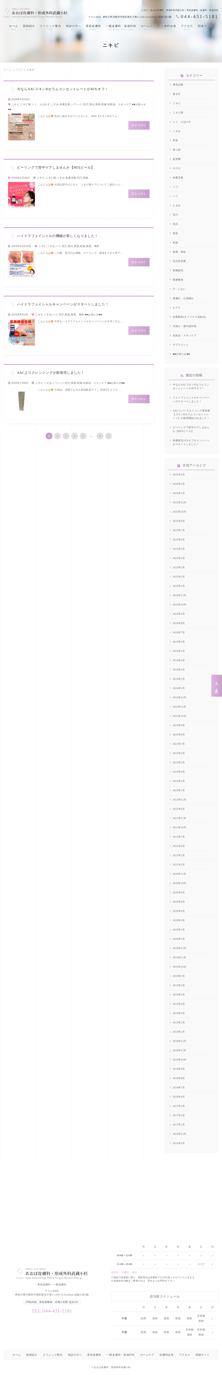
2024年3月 (179, 669)
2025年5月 (179, 549)
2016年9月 (179, 1143)
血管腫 (177, 159)
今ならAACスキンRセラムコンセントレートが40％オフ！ (191, 386)
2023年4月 (179, 771)
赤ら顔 (177, 149)
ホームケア (148, 27)
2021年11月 (179, 818)
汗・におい (179, 289)
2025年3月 (179, 567)
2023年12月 (179, 697)
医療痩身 (178, 279)
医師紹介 (29, 27)
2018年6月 (179, 1096)
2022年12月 (179, 799)
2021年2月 (179, 864)
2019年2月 (179, 1022)
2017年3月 (179, 1106)
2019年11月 (179, 957)
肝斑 (175, 140)
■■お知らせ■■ (93, 314)
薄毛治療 (178, 84)
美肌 (97, 104)
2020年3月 (179, 920)
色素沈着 (65, 104)
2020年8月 (179, 901)
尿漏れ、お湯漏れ (183, 298)
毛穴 (85, 104)
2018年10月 (179, 1059)
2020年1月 (179, 939)
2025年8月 (179, 521)
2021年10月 (179, 827)
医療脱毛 (178, 270)
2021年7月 (179, 836)
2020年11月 (179, 874)
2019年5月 (179, 994)
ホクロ (177, 168)
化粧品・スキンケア (119, 104)
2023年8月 (179, 734)
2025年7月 (179, 530)
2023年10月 (179, 716)
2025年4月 (179, 558)
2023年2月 (179, 781)
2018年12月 (179, 1041)
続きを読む (139, 125)
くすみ (55, 104)
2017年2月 (179, 1115)
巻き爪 (177, 94)
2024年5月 (179, 651)
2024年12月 (179, 595)
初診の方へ (73, 27)
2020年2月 (179, 929)
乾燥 (104, 104)
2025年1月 (179, 586)
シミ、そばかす (41, 104)
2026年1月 (179, 493)
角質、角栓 (92, 246)
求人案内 (216, 686)
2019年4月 (179, 1004)
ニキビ (16, 104)
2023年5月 (179, 762)
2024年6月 (179, 641)
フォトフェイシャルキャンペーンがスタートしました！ (191, 399)
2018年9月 (179, 1069)
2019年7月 (179, 976)
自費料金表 (168, 27)
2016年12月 (179, 1134)
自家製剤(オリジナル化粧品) (189, 317)
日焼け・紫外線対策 (184, 326)
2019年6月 (179, 985)
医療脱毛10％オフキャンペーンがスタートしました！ (191, 442)
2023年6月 (179, 753)
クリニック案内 (50, 27)
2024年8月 (179, 623)
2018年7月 (179, 1087)
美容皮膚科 (93, 27)
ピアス (177, 307)
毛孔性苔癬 (179, 261)
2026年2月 (179, 484)
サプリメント (181, 344)
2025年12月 (179, 502)
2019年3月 (179, 1013)
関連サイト (205, 27)
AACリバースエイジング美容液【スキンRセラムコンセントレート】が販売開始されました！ (191, 414)
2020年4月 (179, 911)
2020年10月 (179, 883)
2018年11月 (179, 1050)
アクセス (187, 27)
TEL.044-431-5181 (52, 1311)
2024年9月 (179, 614)
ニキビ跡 (25, 104)
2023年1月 (179, 790)
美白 (91, 104)
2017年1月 (179, 1124)
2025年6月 (179, 539)
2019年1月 (179, 1031)
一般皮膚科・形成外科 (121, 27)
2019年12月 (179, 948)
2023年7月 (179, 744)
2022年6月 (179, 809)
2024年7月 (179, 632)
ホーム (13, 27)
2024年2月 (179, 679)
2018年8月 (179, 1078)
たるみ (177, 205)
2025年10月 (179, 511)
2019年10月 (179, 966)
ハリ (79, 104)
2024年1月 (179, 688)
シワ (73, 104)
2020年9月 (179, 892)
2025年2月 (179, 576)
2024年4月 (179, 660)
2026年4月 (179, 474)
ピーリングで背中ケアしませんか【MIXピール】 (191, 429)
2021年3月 (179, 855)
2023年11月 (179, 706)
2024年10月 (179, 604)
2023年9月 (179, 725)
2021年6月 (179, 846)
